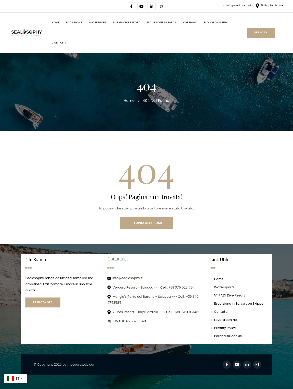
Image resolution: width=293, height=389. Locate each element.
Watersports (222, 287)
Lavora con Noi (223, 319)
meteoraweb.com (81, 364)
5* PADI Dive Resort (227, 295)
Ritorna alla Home (147, 223)
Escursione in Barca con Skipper (237, 303)
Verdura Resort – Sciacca (133, 287)
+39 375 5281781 (181, 287)
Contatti (218, 311)
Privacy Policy (223, 328)
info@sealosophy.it (237, 5)
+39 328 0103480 (187, 312)
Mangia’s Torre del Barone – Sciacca (142, 296)
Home (217, 279)
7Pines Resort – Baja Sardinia (136, 312)
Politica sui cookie (226, 336)
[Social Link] (131, 6)
